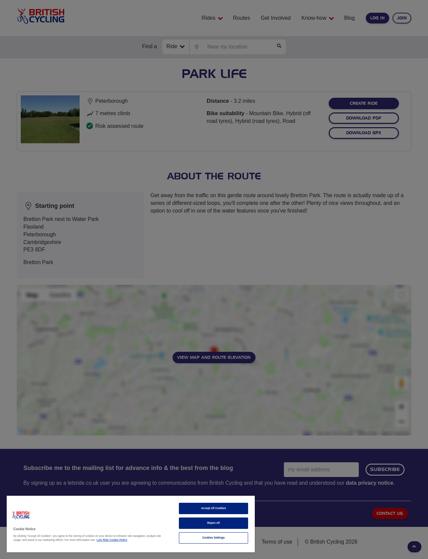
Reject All (213, 523)
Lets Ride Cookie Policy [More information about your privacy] (112, 540)
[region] (131, 524)
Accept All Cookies (213, 508)
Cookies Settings (213, 537)
